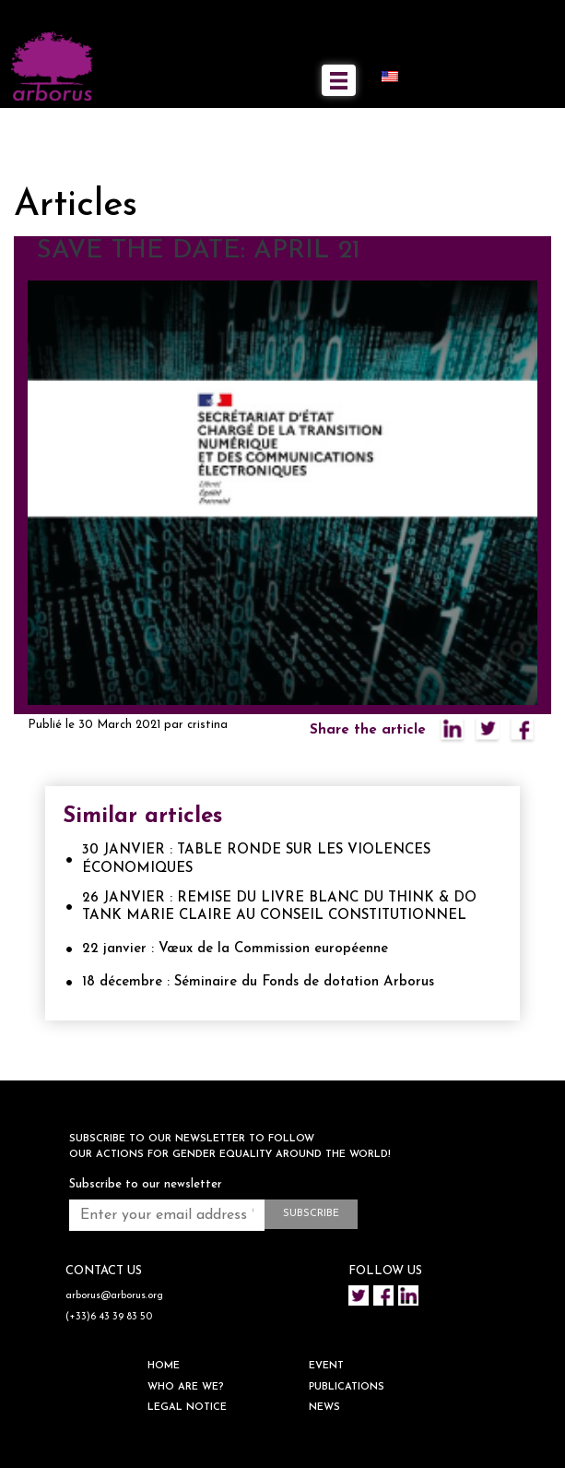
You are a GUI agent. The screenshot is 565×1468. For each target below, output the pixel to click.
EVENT (326, 1366)
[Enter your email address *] (167, 1215)
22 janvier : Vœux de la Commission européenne (235, 949)
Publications (346, 1387)
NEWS (324, 1407)
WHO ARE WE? (185, 1387)
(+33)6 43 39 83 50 (108, 1317)
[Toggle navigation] (339, 80)
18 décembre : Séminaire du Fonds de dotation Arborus (258, 982)
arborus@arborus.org (114, 1296)
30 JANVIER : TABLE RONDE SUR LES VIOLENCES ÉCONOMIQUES (256, 859)
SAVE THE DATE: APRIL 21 (198, 251)
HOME (163, 1366)
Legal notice (187, 1407)
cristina (207, 725)
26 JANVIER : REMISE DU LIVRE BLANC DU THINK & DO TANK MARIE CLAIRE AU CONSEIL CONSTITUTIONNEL (279, 907)
